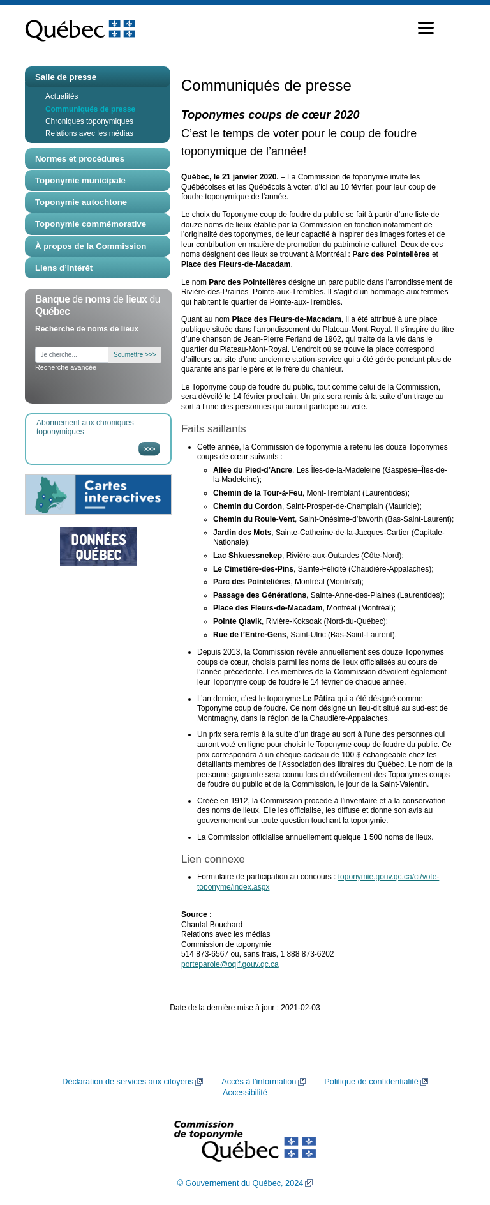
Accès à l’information (258, 1081)
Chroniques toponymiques (89, 121)
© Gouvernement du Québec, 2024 (240, 1183)
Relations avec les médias (89, 133)
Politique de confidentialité (371, 1081)
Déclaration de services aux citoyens (127, 1081)
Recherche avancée (65, 367)
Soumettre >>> (135, 354)
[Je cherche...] (72, 355)
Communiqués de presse (90, 109)
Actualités (61, 96)
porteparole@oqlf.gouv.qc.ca (230, 964)
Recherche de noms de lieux (86, 328)
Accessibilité (245, 1092)
